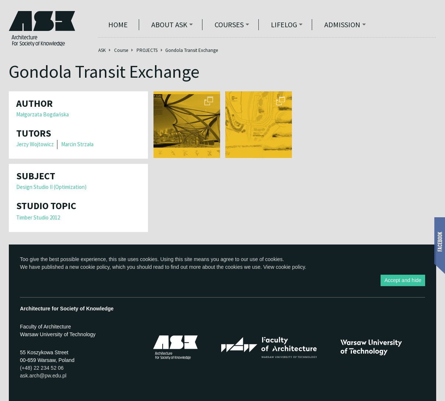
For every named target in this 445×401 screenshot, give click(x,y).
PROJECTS (147, 50)
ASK (102, 50)
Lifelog (284, 24)
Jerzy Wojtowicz (35, 144)
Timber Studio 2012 (38, 217)
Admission (342, 24)
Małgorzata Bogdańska (42, 114)
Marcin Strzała (77, 144)
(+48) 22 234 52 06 (42, 368)
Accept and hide (402, 280)
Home (118, 24)
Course (121, 50)
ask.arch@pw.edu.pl (43, 376)
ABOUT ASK (169, 24)
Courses (229, 24)
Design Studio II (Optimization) (51, 186)
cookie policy (94, 267)
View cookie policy (284, 267)
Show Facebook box (439, 245)
